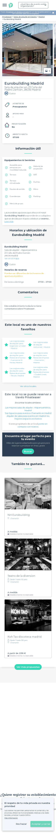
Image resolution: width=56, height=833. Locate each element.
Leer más (8, 221)
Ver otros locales (28, 386)
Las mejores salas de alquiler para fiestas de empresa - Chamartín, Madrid (41, 358)
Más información (11, 818)
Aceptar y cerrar (41, 823)
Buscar (28, 451)
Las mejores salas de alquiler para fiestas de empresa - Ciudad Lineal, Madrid (41, 372)
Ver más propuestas (28, 667)
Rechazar (21, 823)
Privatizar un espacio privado (17, 12)
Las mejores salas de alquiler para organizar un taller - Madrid (18, 344)
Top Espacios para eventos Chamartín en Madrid (28, 413)
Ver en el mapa (11, 258)
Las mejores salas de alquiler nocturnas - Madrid (41, 344)
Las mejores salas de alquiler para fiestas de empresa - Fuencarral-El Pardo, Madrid (17, 358)
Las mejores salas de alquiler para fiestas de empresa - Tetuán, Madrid (17, 372)
